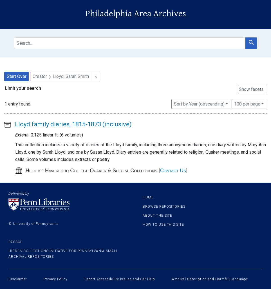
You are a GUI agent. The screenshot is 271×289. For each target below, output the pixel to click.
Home (148, 197)
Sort (199, 104)
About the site (158, 216)
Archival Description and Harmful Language (209, 279)
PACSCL (15, 242)
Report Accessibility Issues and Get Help (119, 279)
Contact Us (173, 170)
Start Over (16, 76)
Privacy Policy (56, 279)
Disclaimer (17, 279)
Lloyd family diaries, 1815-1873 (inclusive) (73, 124)
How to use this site (163, 225)
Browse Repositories (164, 207)
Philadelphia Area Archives (135, 13)
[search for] (129, 43)
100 (247, 103)
